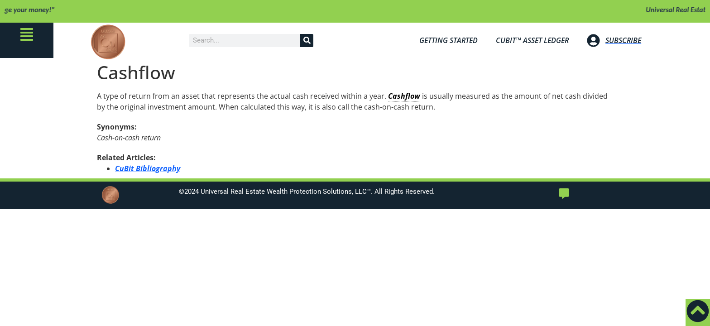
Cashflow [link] (404, 96)
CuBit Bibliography (147, 168)
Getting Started (448, 40)
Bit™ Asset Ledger (532, 40)
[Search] (306, 40)
